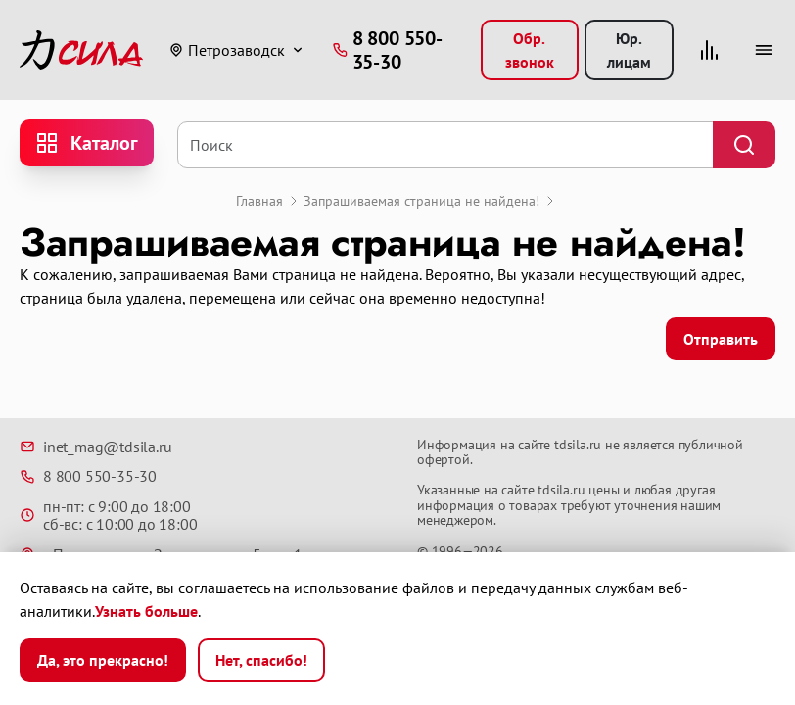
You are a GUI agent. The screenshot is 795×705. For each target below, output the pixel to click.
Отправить (720, 339)
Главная (259, 201)
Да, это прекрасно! (102, 660)
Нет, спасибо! (261, 660)
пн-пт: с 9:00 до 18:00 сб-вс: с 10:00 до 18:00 (108, 515)
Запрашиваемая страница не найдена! (421, 201)
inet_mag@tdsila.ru (95, 446)
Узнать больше (146, 611)
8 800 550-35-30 (88, 476)
